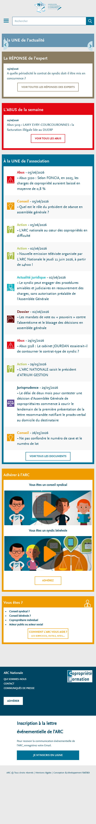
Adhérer (13, 701)
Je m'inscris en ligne (48, 755)
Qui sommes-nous (15, 679)
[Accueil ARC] (48, 7)
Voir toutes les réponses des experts (48, 87)
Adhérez (48, 580)
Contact (9, 683)
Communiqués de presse (19, 688)
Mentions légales (43, 772)
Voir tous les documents (48, 456)
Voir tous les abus (48, 138)
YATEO (86, 772)
